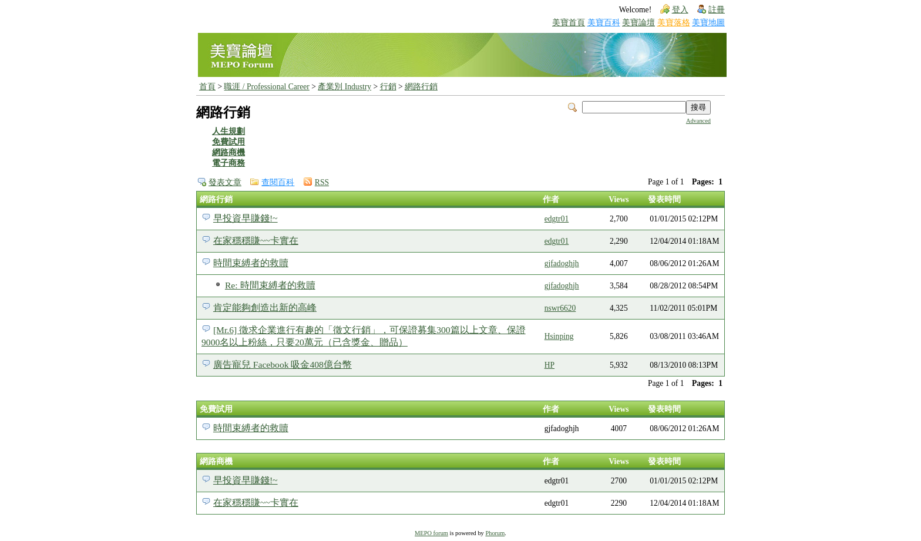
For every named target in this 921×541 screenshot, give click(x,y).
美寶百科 (603, 22)
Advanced (698, 120)
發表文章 (225, 182)
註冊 (716, 9)
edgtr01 (556, 218)
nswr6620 (560, 308)
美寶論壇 (638, 22)
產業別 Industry (344, 86)
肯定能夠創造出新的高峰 (265, 307)
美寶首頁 (568, 22)
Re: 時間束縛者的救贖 (270, 285)
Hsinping (559, 336)
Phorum (495, 533)
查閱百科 (277, 182)
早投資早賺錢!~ (245, 218)
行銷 (388, 86)
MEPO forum (431, 533)
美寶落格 (673, 22)
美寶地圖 (708, 22)
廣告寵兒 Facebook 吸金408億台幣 (282, 364)
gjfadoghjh (561, 263)
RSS (322, 182)
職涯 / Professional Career (266, 86)
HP (549, 365)
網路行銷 (421, 86)
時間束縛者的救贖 (250, 263)
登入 (680, 9)
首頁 (207, 86)
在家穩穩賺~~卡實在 (255, 241)
